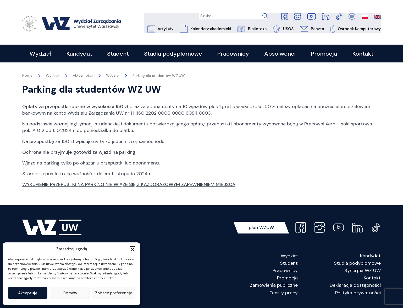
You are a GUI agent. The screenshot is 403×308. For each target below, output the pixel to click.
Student (289, 264)
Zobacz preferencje (113, 293)
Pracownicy (285, 272)
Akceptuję (27, 293)
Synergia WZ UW (362, 272)
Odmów (70, 293)
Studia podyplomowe (357, 264)
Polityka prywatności (358, 294)
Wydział (113, 77)
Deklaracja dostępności (355, 287)
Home (27, 77)
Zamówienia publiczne (274, 287)
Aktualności (83, 77)
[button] (132, 249)
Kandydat (370, 257)
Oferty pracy (283, 294)
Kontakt (372, 279)
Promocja (287, 279)
